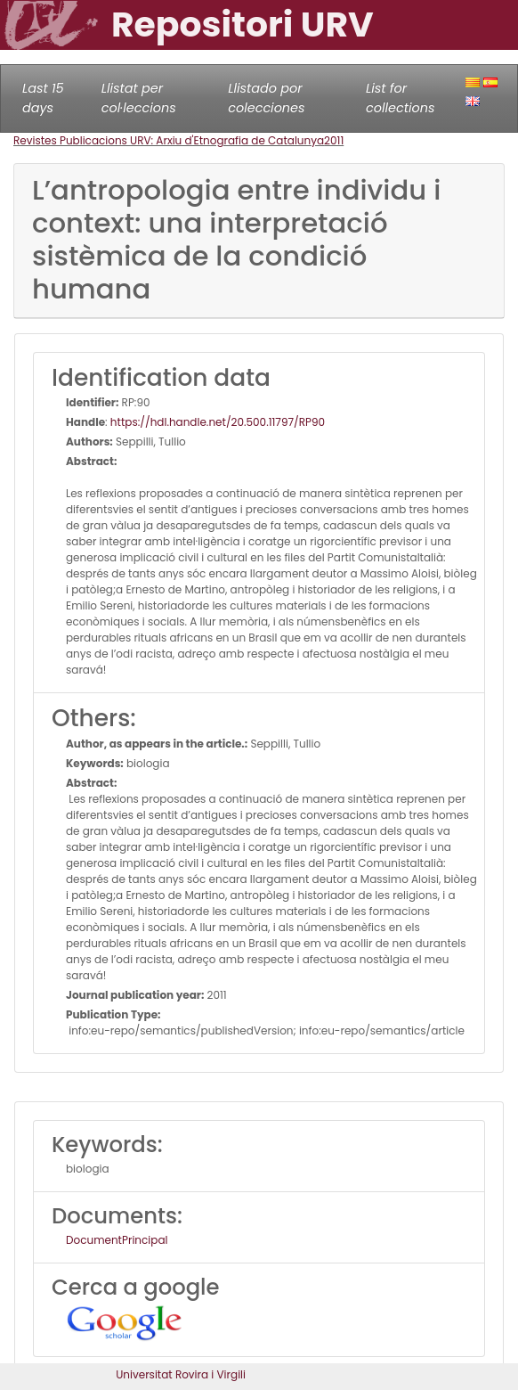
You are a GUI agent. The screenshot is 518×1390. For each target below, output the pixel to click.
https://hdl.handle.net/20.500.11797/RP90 (217, 421)
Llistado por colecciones (266, 98)
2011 (334, 140)
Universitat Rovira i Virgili (181, 1374)
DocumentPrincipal (116, 1239)
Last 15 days (43, 98)
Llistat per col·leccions (138, 98)
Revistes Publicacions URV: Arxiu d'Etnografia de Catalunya (168, 140)
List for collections (400, 98)
